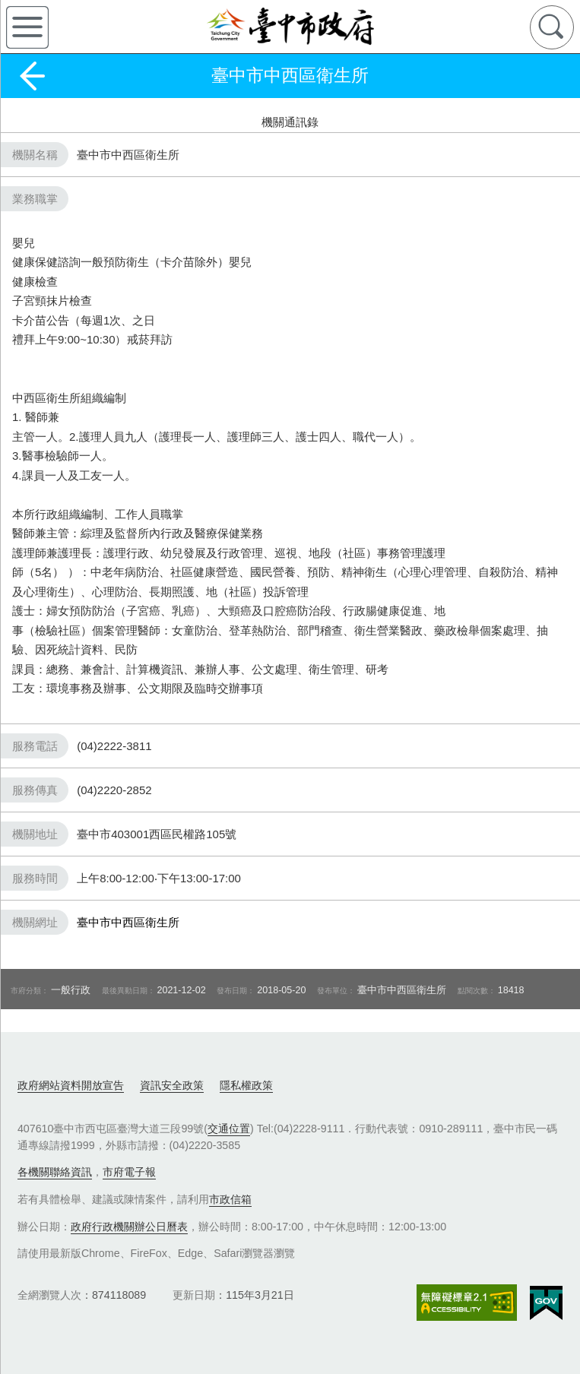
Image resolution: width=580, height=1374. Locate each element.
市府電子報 (129, 1172)
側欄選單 (27, 27)
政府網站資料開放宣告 (70, 1085)
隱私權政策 (246, 1085)
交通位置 (229, 1128)
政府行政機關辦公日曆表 (129, 1226)
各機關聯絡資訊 (54, 1172)
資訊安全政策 (172, 1085)
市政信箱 (230, 1199)
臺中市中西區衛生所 (128, 922)
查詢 (552, 27)
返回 (32, 76)
